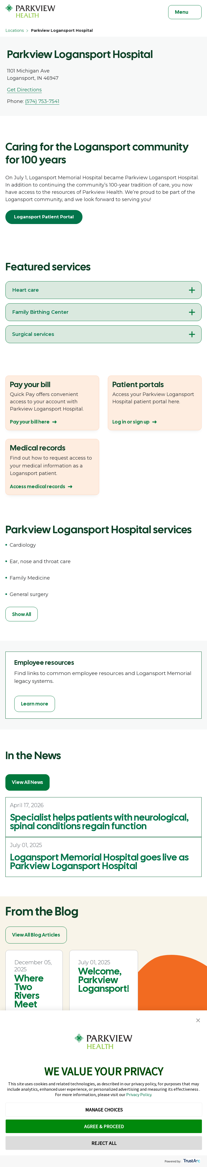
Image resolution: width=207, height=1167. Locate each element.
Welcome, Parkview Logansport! (103, 980)
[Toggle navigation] (185, 12)
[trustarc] (191, 1161)
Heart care (25, 290)
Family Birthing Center (40, 312)
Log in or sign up (131, 422)
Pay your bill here (30, 422)
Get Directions (24, 90)
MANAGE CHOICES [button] (104, 1110)
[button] (198, 1020)
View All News (27, 782)
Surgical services (33, 334)
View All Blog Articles (36, 935)
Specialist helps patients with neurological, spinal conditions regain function (99, 821)
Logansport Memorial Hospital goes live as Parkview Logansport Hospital (99, 861)
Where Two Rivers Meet (29, 991)
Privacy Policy (138, 1094)
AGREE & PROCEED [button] (104, 1126)
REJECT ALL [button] (103, 1143)
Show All (21, 614)
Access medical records (37, 486)
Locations (14, 30)
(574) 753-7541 (42, 101)
